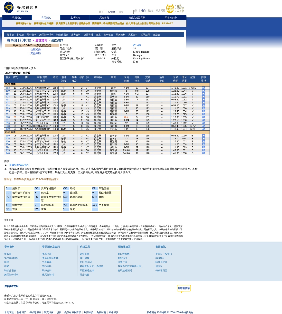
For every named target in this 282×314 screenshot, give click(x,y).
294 (8, 147)
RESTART (167, 23)
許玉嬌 (137, 45)
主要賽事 (72, 23)
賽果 (97, 34)
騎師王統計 (161, 262)
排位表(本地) (11, 258)
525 (8, 138)
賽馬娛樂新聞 (125, 270)
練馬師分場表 (46, 34)
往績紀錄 (36, 49)
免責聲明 (101, 312)
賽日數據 (84, 258)
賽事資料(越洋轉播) (44, 23)
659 (8, 135)
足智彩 (180, 8)
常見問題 (160, 10)
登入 (143, 10)
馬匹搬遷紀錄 (87, 270)
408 (8, 105)
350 (8, 144)
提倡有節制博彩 (72, 312)
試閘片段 (122, 262)
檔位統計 (160, 258)
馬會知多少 (171, 17)
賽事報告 (108, 34)
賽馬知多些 (154, 23)
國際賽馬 (96, 23)
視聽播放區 (84, 23)
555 (8, 93)
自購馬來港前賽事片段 (129, 266)
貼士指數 (84, 274)
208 (8, 126)
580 (8, 90)
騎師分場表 (62, 34)
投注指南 (142, 23)
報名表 (10, 34)
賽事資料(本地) (24, 23)
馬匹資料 (132, 34)
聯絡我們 (21, 312)
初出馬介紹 (86, 262)
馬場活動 (17, 17)
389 (8, 108)
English (111, 12)
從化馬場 (131, 23)
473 (8, 96)
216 (8, 123)
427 (8, 102)
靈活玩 (159, 266)
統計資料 (88, 34)
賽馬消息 (47, 254)
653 (8, 88)
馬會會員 (104, 17)
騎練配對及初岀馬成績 (91, 266)
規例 (59, 312)
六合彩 (180, 11)
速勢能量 (84, 254)
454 (8, 99)
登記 (150, 10)
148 (8, 153)
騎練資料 (120, 34)
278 (8, 117)
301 (8, 114)
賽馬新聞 (60, 23)
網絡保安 (113, 312)
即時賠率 (31, 34)
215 (8, 150)
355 (8, 111)
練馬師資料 (48, 274)
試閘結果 (145, 34)
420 (8, 141)
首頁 (101, 11)
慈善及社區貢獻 (137, 17)
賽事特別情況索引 (19, 164)
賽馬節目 (122, 258)
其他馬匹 (36, 53)
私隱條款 (88, 312)
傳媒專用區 (161, 270)
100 (8, 129)
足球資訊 (75, 17)
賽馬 (179, 5)
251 (8, 120)
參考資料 (75, 34)
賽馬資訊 (46, 17)
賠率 (6, 262)
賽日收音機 (123, 254)
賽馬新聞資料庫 (50, 258)
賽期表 (156, 34)
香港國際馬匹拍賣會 (113, 23)
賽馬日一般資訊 (163, 254)
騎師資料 (47, 270)
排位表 (20, 34)
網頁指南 (48, 312)
